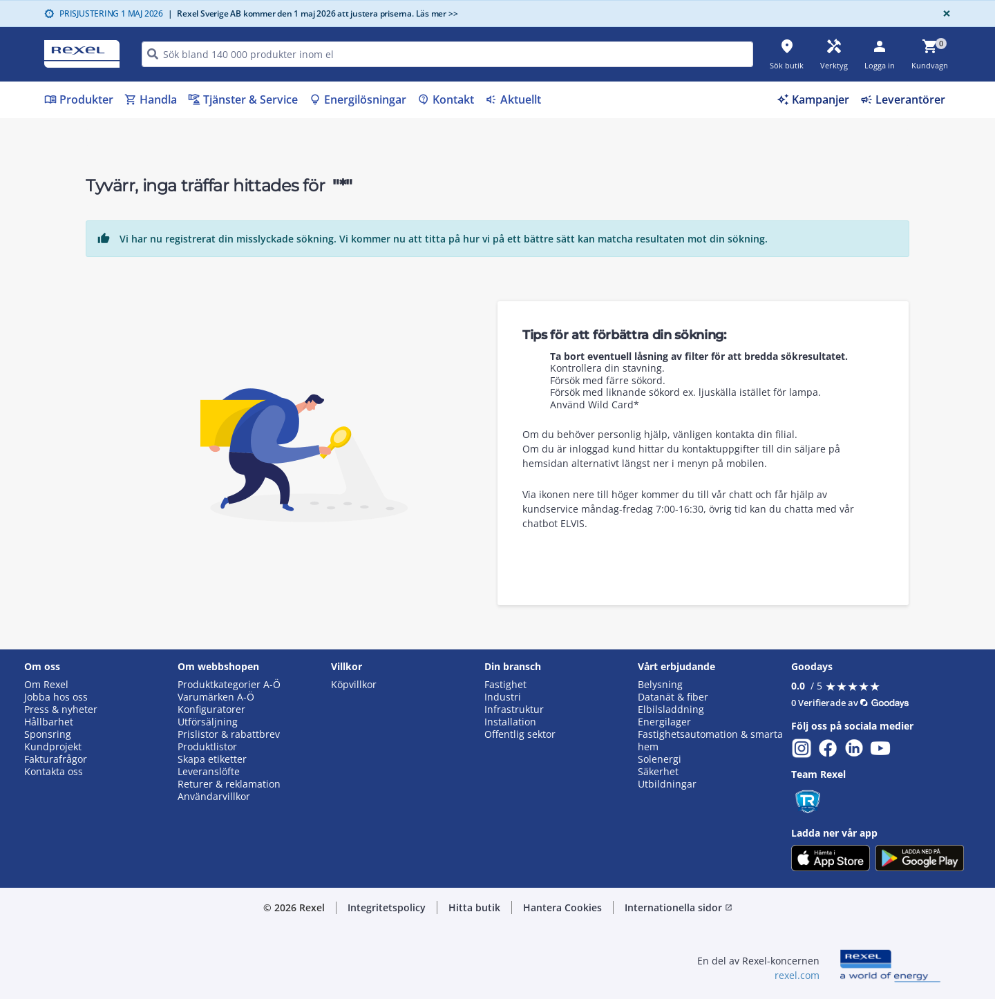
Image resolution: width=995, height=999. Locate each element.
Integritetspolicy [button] (387, 907)
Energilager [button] (664, 722)
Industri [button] (502, 697)
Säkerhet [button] (658, 771)
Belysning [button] (660, 684)
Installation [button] (510, 722)
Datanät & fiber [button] (673, 697)
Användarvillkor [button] (214, 796)
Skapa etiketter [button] (212, 759)
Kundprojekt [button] (53, 747)
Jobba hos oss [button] (56, 697)
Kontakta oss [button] (53, 771)
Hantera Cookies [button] (562, 907)
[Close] (944, 13)
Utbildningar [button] (667, 784)
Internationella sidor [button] (678, 907)
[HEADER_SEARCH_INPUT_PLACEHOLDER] (447, 54)
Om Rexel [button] (46, 684)
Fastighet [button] (505, 684)
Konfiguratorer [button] (211, 709)
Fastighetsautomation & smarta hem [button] (710, 740)
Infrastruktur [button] (514, 709)
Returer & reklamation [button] (229, 784)
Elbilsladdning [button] (671, 709)
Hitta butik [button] (474, 907)
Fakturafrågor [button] (55, 759)
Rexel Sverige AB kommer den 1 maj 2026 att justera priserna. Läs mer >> (313, 13)
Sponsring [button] (47, 734)
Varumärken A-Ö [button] (216, 697)
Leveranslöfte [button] (209, 771)
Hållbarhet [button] (48, 722)
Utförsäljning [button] (208, 722)
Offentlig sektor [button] (520, 734)
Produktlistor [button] (207, 747)
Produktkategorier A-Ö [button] (229, 684)
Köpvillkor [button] (354, 684)
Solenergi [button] (659, 759)
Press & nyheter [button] (60, 709)
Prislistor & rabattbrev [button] (229, 734)
